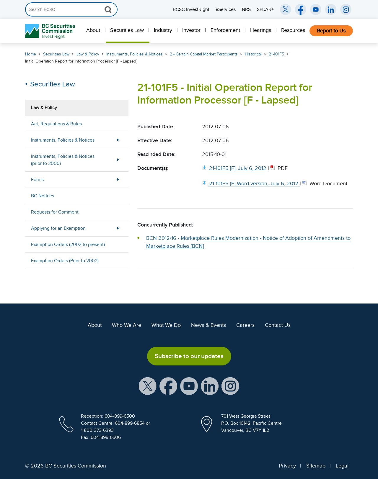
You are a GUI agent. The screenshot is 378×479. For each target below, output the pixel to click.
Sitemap (315, 466)
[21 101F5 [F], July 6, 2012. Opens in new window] (235, 168)
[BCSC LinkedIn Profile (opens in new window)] (210, 386)
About (93, 30)
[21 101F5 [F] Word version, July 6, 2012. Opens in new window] (251, 183)
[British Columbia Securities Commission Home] (51, 31)
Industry (163, 30)
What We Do (166, 325)
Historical (253, 54)
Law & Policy (87, 54)
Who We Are (126, 325)
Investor (191, 30)
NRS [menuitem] (246, 9)
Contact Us (278, 325)
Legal (342, 466)
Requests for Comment (55, 212)
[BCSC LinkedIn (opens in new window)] (330, 9)
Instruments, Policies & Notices (134, 54)
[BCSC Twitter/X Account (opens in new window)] (285, 9)
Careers (245, 325)
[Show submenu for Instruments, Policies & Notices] (118, 140)
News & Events (208, 325)
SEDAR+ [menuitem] (265, 9)
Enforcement (225, 30)
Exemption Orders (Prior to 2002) (65, 260)
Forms (37, 179)
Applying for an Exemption (58, 228)
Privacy (287, 466)
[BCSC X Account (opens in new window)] (148, 386)
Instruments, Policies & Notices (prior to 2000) (62, 160)
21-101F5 (276, 54)
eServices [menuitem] (226, 9)
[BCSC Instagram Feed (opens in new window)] (345, 9)
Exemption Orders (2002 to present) (68, 244)
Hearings (260, 30)
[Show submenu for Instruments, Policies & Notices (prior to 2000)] (118, 159)
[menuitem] (94, 31)
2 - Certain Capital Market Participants (204, 54)
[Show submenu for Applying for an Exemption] (118, 228)
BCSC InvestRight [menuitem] (191, 9)
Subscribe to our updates (189, 356)
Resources (293, 30)
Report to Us (331, 31)
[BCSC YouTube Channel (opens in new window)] (315, 9)
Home (30, 54)
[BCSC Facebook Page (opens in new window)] (300, 9)
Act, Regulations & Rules (56, 124)
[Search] (71, 9)
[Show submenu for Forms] (118, 179)
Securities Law (127, 30)
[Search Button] (108, 9)
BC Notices (42, 196)
